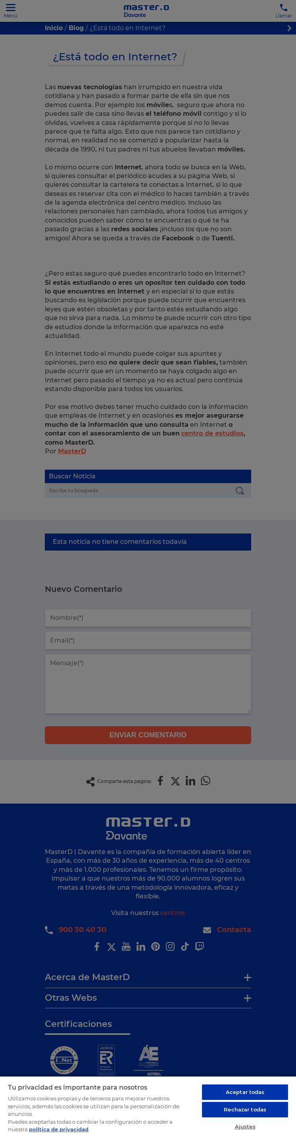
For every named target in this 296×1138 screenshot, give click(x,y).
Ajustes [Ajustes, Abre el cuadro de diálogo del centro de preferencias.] (245, 1126)
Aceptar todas (245, 1092)
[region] (148, 1107)
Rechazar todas (245, 1109)
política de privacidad (58, 1129)
